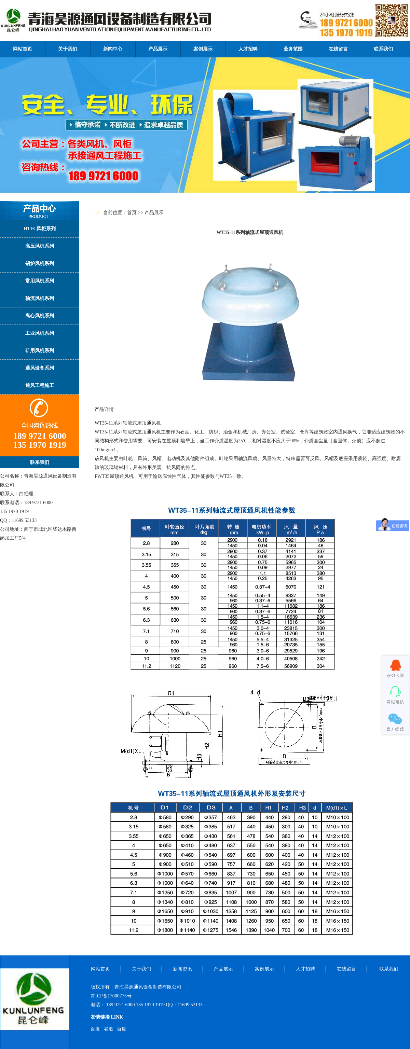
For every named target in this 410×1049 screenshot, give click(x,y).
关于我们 (67, 49)
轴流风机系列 (39, 298)
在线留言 (338, 49)
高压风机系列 (39, 246)
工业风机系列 (39, 333)
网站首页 (22, 49)
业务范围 (293, 49)
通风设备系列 (39, 368)
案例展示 (203, 49)
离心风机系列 (39, 315)
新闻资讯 (182, 968)
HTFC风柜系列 (40, 228)
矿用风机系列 (39, 350)
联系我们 (383, 49)
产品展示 (157, 49)
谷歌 (108, 1029)
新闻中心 (112, 49)
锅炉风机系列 (39, 263)
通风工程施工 (39, 385)
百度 (95, 1029)
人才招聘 (248, 49)
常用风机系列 (39, 281)
